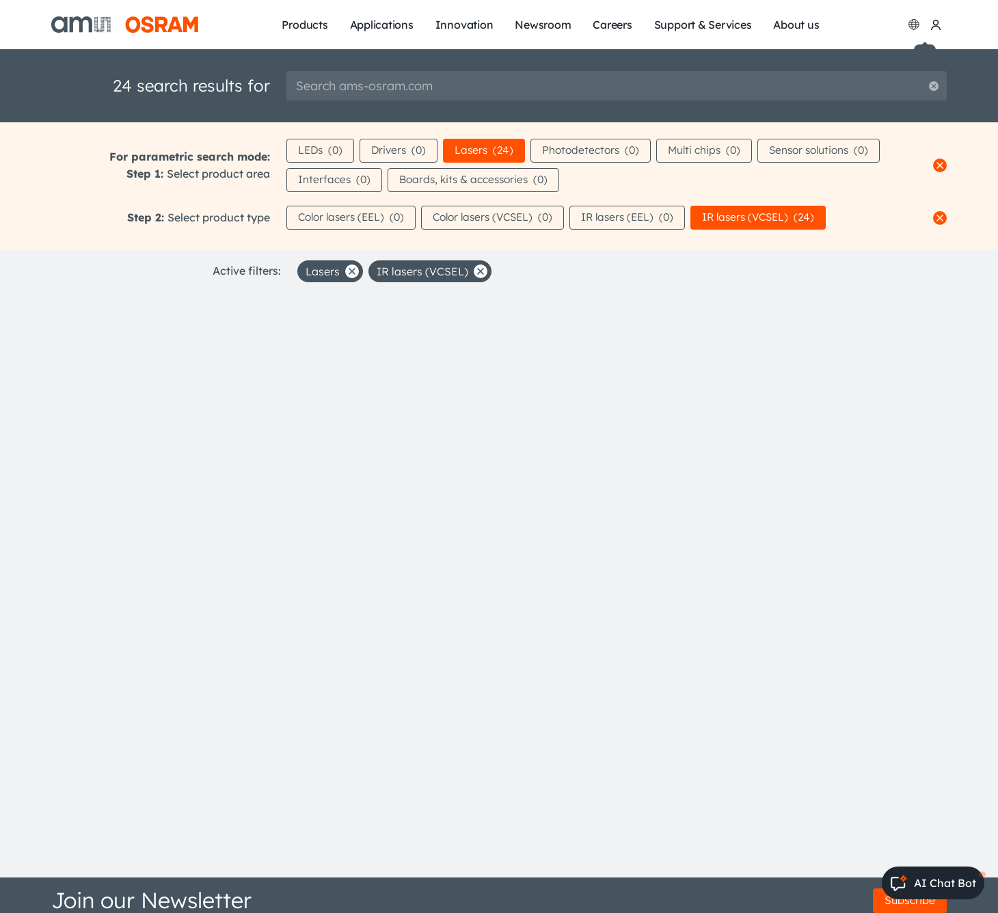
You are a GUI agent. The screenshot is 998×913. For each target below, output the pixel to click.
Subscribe (910, 900)
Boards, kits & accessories (478, 180)
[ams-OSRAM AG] (124, 24)
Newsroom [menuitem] (543, 24)
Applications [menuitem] (382, 24)
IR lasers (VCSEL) (781, 218)
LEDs (321, 150)
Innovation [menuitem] (464, 24)
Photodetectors (600, 150)
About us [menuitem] (796, 24)
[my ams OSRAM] (936, 24)
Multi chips (716, 150)
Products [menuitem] (304, 24)
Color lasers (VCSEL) (503, 218)
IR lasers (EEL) (644, 218)
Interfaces (335, 180)
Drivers (402, 150)
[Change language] (914, 24)
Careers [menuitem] (612, 24)
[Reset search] (934, 86)
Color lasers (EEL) (354, 218)
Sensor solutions (835, 150)
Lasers (490, 150)
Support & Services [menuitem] (703, 24)
